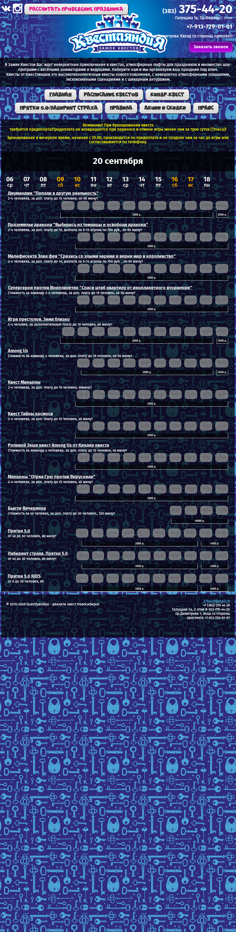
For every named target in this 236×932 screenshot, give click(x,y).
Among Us (18, 351)
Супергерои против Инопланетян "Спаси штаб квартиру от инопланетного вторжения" (100, 288)
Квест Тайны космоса (30, 414)
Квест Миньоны (24, 382)
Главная (60, 95)
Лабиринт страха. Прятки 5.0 (38, 554)
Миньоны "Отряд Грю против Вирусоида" (51, 477)
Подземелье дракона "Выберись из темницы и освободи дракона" (78, 225)
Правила (121, 108)
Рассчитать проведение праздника (76, 9)
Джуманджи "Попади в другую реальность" (53, 193)
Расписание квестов (111, 95)
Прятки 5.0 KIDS (24, 576)
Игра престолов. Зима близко (39, 319)
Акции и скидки (165, 108)
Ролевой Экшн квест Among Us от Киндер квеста (58, 445)
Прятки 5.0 (19, 531)
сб (60, 182)
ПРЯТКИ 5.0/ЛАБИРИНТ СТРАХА (59, 108)
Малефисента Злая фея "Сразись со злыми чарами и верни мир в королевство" (92, 256)
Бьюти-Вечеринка (27, 508)
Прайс (206, 108)
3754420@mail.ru (216, 601)
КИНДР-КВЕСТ (167, 95)
